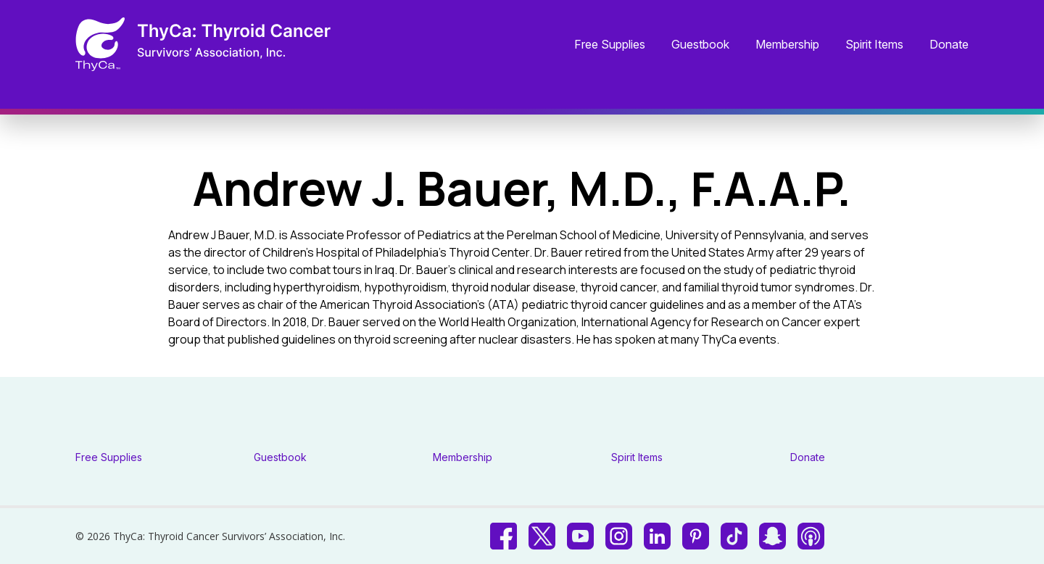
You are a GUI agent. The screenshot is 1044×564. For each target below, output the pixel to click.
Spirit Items (874, 44)
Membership (787, 44)
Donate (949, 44)
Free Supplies (609, 44)
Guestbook (700, 44)
